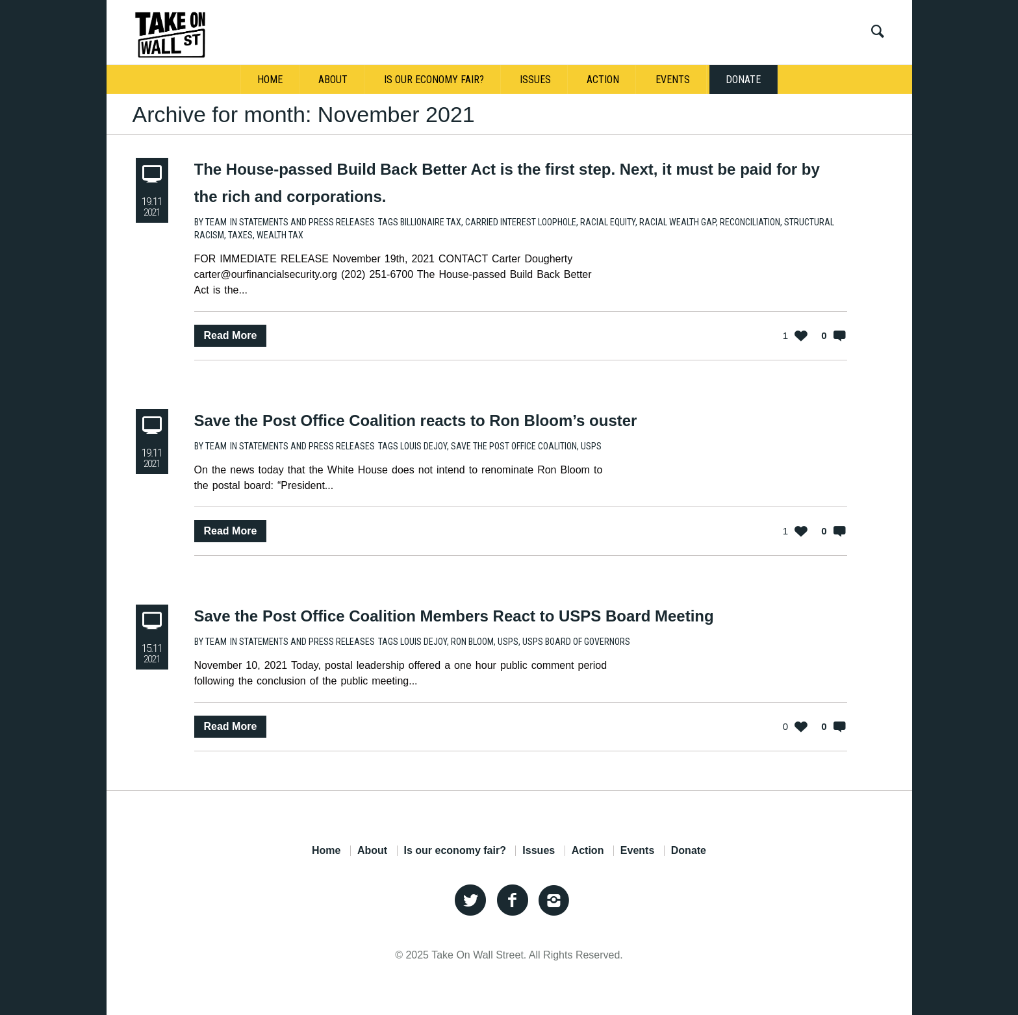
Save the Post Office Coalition (514, 446)
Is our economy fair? (455, 851)
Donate (688, 851)
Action (588, 851)
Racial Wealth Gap (677, 222)
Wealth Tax (280, 235)
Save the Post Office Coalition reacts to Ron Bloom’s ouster (415, 420)
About (372, 851)
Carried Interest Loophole (520, 222)
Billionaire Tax (430, 222)
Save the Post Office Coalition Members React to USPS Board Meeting (454, 616)
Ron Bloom (472, 641)
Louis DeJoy (423, 446)
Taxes (240, 235)
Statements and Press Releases (307, 222)
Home (326, 851)
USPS (591, 446)
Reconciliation (750, 222)
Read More (230, 335)
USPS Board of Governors (576, 641)
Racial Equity (607, 222)
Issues (538, 851)
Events (637, 851)
